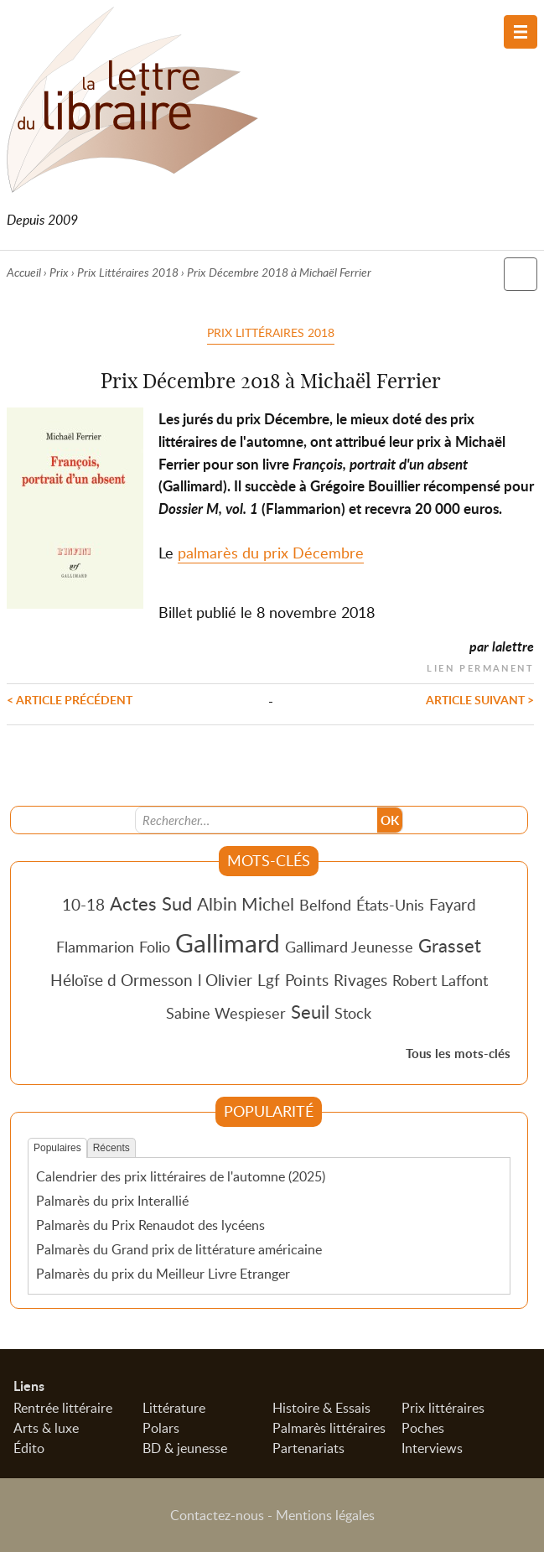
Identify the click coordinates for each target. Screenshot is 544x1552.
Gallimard (227, 942)
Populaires (57, 1148)
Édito (28, 1448)
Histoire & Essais (321, 1408)
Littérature (173, 1408)
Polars (160, 1428)
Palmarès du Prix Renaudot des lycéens (150, 1225)
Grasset (449, 945)
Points (307, 979)
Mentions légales (325, 1515)
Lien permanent (480, 666)
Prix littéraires (443, 1408)
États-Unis (390, 905)
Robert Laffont (440, 980)
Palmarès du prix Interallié (112, 1200)
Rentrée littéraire (62, 1408)
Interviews (432, 1448)
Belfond (325, 905)
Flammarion (95, 947)
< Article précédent (69, 699)
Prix (59, 272)
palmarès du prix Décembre (271, 552)
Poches (423, 1428)
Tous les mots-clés (458, 1053)
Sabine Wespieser (226, 1013)
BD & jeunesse (184, 1448)
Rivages (360, 979)
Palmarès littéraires (329, 1428)
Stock (352, 1013)
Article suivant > (480, 699)
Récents (111, 1148)
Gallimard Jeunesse (349, 947)
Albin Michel (245, 904)
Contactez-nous (217, 1515)
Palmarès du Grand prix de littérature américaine (179, 1249)
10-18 (83, 904)
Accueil (24, 272)
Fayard (452, 904)
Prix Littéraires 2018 (128, 272)
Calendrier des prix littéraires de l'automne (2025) (180, 1176)
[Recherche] (256, 820)
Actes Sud (151, 903)
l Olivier (225, 979)
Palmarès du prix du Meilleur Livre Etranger (163, 1273)
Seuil (310, 1011)
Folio (154, 947)
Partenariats (308, 1448)
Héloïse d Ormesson (121, 979)
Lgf (268, 979)
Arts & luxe (46, 1428)
